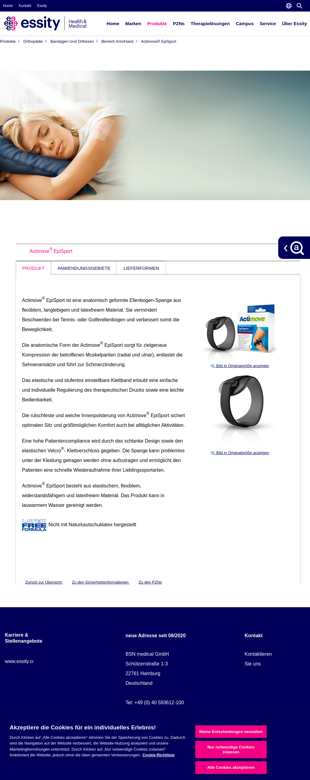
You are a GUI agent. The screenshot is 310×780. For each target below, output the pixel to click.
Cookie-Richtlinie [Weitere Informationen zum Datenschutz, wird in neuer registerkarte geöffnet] (158, 755)
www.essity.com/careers (30, 661)
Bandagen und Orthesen (74, 41)
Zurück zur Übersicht (44, 582)
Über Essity (294, 23)
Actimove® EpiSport (158, 41)
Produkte (157, 23)
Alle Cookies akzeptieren (231, 767)
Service (268, 23)
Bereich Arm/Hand (119, 41)
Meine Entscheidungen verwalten (230, 731)
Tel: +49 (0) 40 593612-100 (155, 702)
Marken (133, 23)
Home (8, 6)
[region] (155, 749)
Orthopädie (35, 41)
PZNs (178, 23)
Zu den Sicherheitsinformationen (101, 582)
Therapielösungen (210, 23)
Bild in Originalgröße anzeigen (239, 365)
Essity (42, 6)
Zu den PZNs (150, 582)
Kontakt (25, 6)
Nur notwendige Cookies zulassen (230, 749)
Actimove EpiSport (51, 251)
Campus (245, 23)
